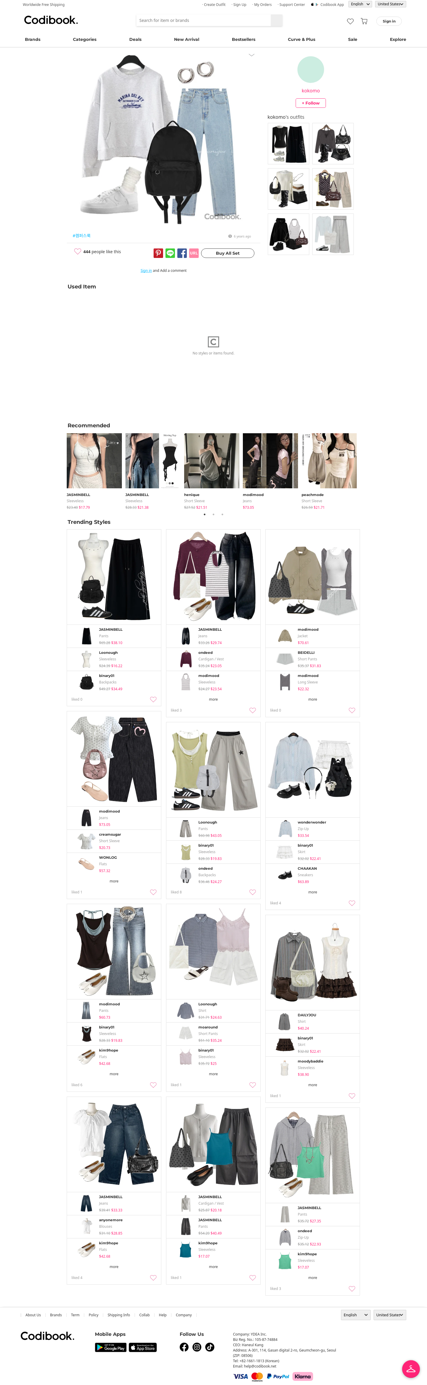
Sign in (146, 270)
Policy (93, 1314)
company (184, 1314)
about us (33, 1314)
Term (75, 1314)
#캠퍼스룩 (82, 235)
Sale (352, 39)
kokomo (311, 90)
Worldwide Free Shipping (44, 4)
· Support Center (291, 4)
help (163, 1314)
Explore (398, 39)
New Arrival (186, 39)
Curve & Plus (301, 39)
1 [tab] (205, 514)
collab (144, 1314)
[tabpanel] (96, 470)
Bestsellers (243, 39)
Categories (84, 39)
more (213, 699)
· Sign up (239, 4)
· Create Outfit (214, 4)
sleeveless (75, 500)
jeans (247, 500)
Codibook (51, 19)
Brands (32, 39)
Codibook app (332, 4)
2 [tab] (213, 514)
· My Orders (262, 4)
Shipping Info (119, 1314)
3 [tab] (222, 514)
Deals (135, 39)
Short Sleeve (194, 500)
